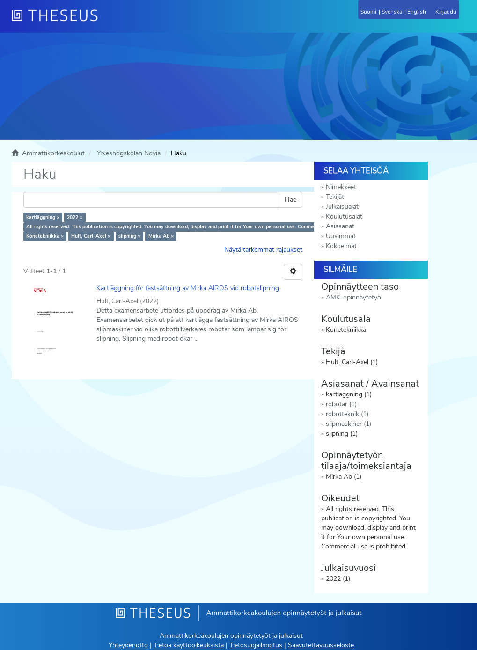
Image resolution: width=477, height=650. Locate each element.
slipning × (129, 236)
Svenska (392, 11)
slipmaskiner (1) (348, 423)
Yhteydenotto (128, 645)
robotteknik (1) (347, 413)
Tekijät (335, 196)
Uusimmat (341, 236)
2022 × (74, 217)
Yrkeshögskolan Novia (129, 153)
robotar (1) (341, 404)
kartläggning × (42, 217)
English (416, 11)
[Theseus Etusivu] (105, 21)
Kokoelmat (341, 245)
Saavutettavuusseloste (321, 645)
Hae (290, 199)
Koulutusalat (344, 216)
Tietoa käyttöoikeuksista (189, 645)
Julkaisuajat (342, 206)
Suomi (368, 11)
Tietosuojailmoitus (255, 645)
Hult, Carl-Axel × (90, 236)
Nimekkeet (341, 187)
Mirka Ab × (161, 236)
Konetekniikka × (45, 236)
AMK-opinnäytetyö (353, 297)
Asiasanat (340, 226)
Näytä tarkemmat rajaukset (263, 249)
